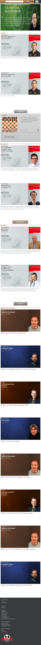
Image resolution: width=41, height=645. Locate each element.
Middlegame (20, 222)
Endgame (21, 303)
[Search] (14, 1)
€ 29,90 (5, 192)
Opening (20, 111)
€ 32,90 (5, 44)
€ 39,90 (5, 274)
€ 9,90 (5, 236)
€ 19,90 (5, 155)
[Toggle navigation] (2, 1)
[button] (2, 17)
